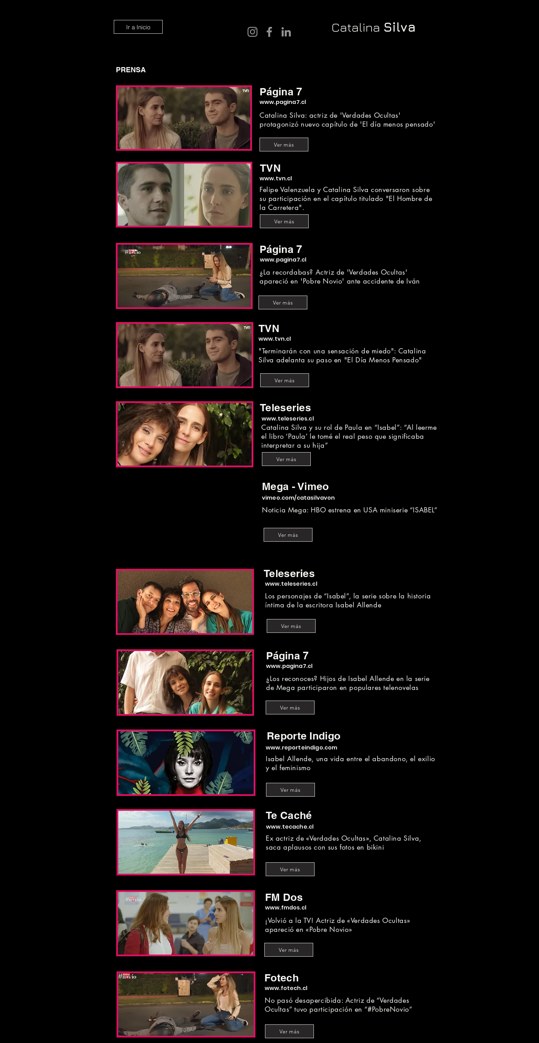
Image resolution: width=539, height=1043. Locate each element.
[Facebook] (269, 32)
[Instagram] (252, 32)
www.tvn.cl (276, 178)
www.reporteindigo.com (301, 748)
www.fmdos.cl (285, 908)
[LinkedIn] (286, 32)
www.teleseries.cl (288, 419)
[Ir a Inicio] (138, 27)
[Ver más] (284, 144)
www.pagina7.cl (283, 102)
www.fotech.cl (286, 988)
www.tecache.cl (290, 827)
